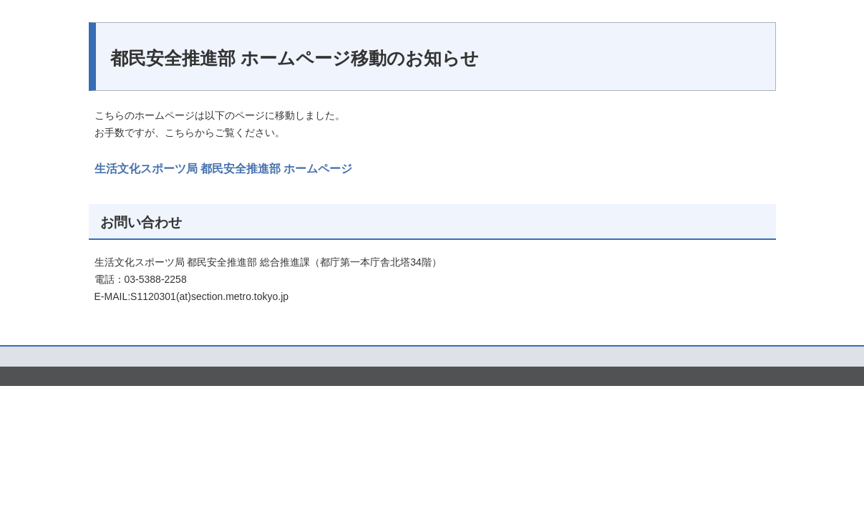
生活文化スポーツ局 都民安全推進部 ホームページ (223, 167)
